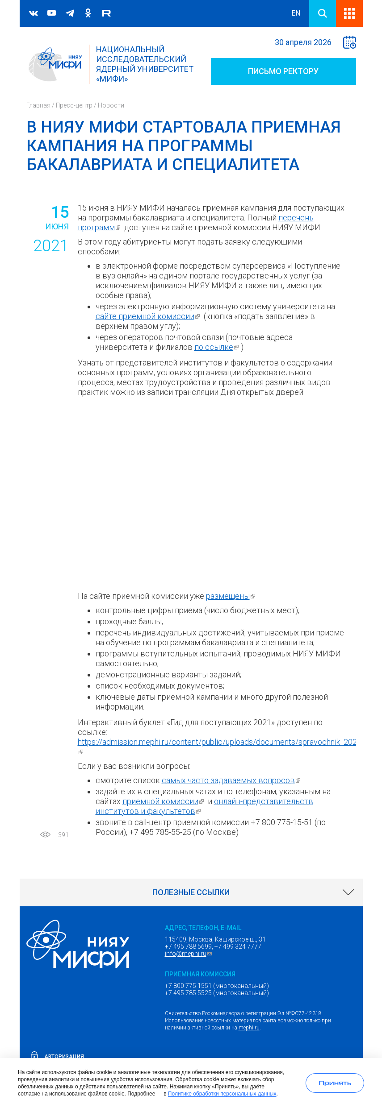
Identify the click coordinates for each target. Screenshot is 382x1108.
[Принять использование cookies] (335, 1083)
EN (295, 13)
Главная (38, 105)
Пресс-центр (74, 105)
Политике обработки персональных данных (222, 1094)
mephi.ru (249, 1028)
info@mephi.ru (189, 953)
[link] (191, 892)
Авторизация (64, 1057)
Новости (111, 105)
